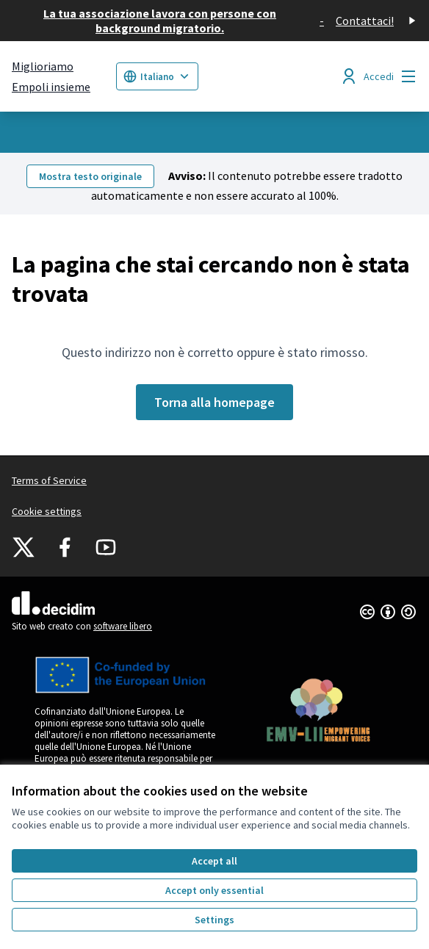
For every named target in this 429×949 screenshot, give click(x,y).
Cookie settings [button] (47, 511)
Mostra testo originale (90, 176)
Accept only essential (214, 890)
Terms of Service (49, 480)
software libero (122, 626)
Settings (214, 919)
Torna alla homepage (214, 402)
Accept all (214, 860)
